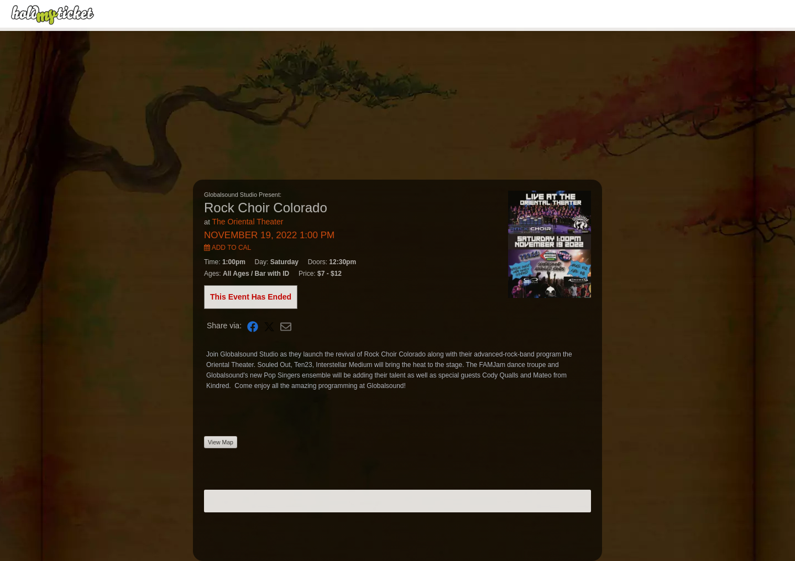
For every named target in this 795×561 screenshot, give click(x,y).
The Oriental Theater (247, 221)
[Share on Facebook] (252, 326)
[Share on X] (269, 326)
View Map (220, 442)
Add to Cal (227, 247)
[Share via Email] (285, 326)
